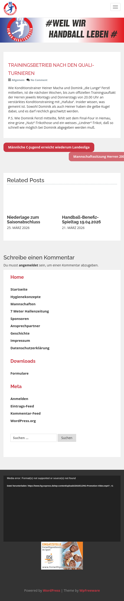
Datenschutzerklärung (29, 348)
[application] (62, 509)
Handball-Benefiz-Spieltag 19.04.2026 (81, 219)
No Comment (39, 80)
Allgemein (18, 80)
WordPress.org (23, 420)
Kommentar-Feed (25, 413)
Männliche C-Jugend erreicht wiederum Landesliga (49, 147)
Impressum (20, 340)
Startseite (18, 289)
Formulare (19, 373)
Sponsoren (19, 318)
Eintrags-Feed (22, 406)
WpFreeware (89, 590)
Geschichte (19, 333)
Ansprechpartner (25, 325)
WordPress (51, 590)
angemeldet (28, 265)
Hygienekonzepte (25, 296)
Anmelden (19, 398)
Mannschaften (23, 304)
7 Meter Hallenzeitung (29, 311)
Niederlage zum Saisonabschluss (23, 219)
